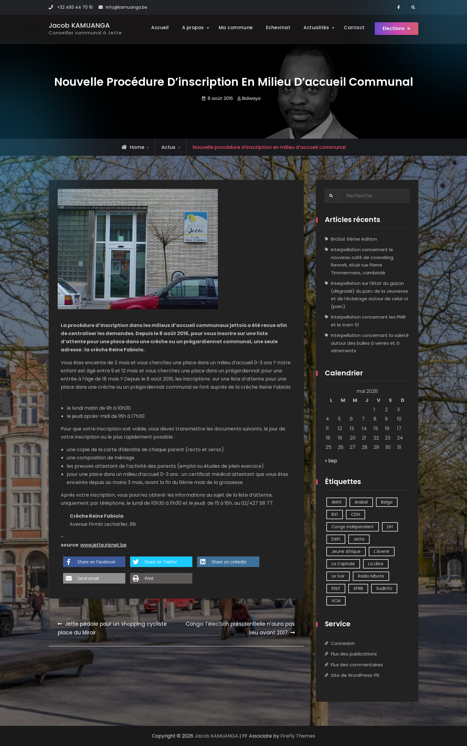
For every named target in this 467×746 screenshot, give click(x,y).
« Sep (331, 461)
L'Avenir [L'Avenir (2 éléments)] (381, 551)
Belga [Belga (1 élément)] (386, 502)
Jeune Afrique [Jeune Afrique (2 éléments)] (346, 551)
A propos (190, 27)
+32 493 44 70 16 (75, 7)
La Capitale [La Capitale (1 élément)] (343, 564)
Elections (393, 29)
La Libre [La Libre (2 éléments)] (375, 564)
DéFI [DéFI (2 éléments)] (335, 539)
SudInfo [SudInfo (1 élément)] (384, 588)
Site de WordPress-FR (355, 675)
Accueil (157, 27)
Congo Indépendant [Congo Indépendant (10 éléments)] (352, 527)
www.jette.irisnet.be (103, 544)
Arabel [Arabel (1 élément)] (361, 502)
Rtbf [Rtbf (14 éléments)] (335, 588)
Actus (168, 147)
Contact (351, 27)
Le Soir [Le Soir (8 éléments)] (338, 576)
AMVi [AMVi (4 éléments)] (336, 502)
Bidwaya (251, 98)
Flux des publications (354, 654)
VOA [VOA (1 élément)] (335, 601)
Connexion (343, 643)
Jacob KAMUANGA (79, 25)
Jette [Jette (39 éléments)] (359, 539)
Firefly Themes (297, 735)
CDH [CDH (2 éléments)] (355, 514)
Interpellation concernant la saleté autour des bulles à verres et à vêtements (370, 343)
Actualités (314, 27)
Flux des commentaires (357, 664)
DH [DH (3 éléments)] (390, 527)
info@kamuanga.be (126, 7)
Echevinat (275, 27)
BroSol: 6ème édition (354, 239)
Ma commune (233, 27)
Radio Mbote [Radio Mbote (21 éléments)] (371, 576)
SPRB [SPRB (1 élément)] (358, 588)
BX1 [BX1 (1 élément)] (334, 514)
